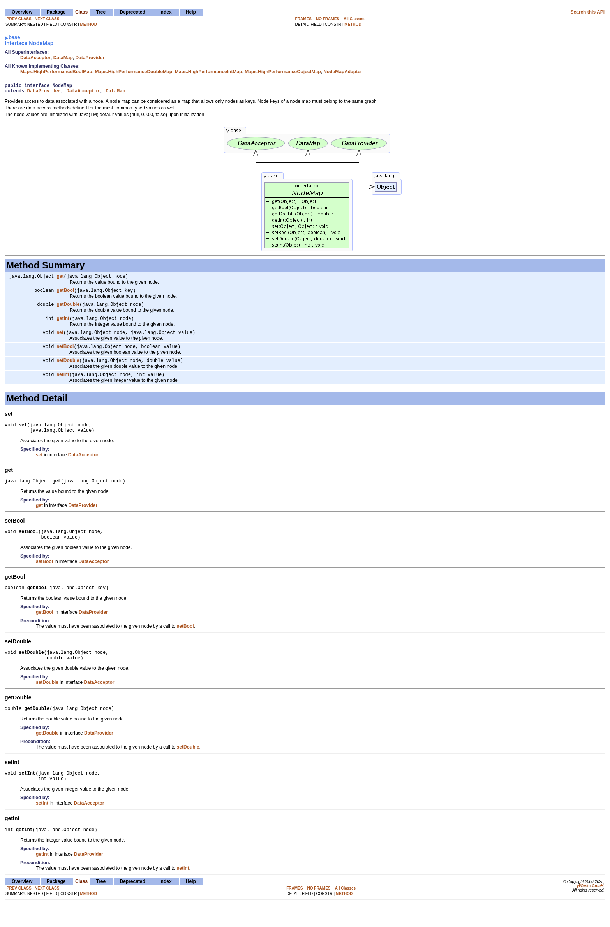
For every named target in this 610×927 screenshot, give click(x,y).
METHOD (88, 24)
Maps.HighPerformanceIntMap (208, 71)
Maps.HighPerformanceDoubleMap (133, 71)
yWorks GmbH (590, 908)
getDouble (67, 309)
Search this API (587, 12)
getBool (65, 294)
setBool (65, 353)
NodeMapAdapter (342, 71)
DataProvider (89, 57)
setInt (62, 383)
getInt (62, 324)
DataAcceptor (35, 57)
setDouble (67, 368)
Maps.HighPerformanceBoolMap (56, 71)
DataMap (63, 57)
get (59, 279)
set (59, 338)
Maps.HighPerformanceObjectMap (283, 71)
